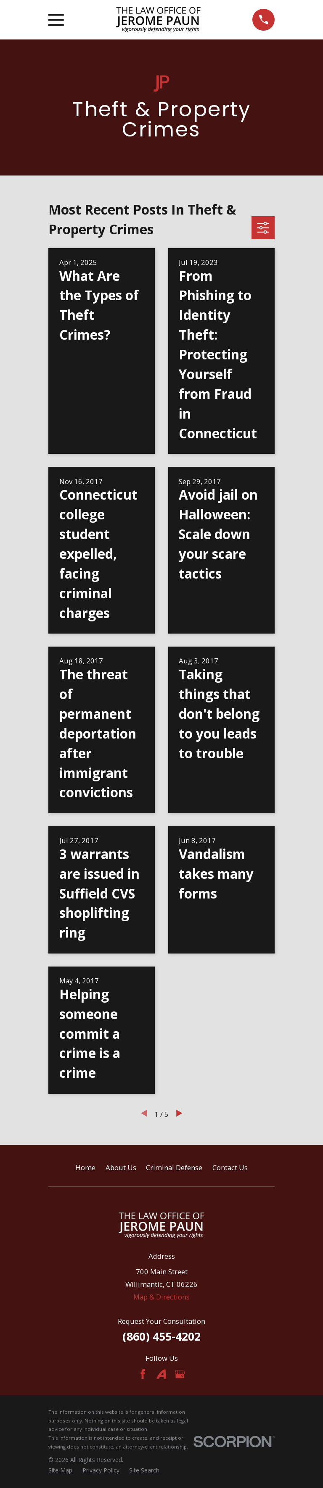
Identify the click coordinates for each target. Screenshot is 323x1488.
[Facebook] (143, 1374)
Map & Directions (161, 1297)
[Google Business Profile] (180, 1374)
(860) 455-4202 (161, 1336)
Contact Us (230, 1167)
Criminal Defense (174, 1167)
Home (85, 1167)
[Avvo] (161, 1374)
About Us (121, 1167)
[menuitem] (60, 1470)
